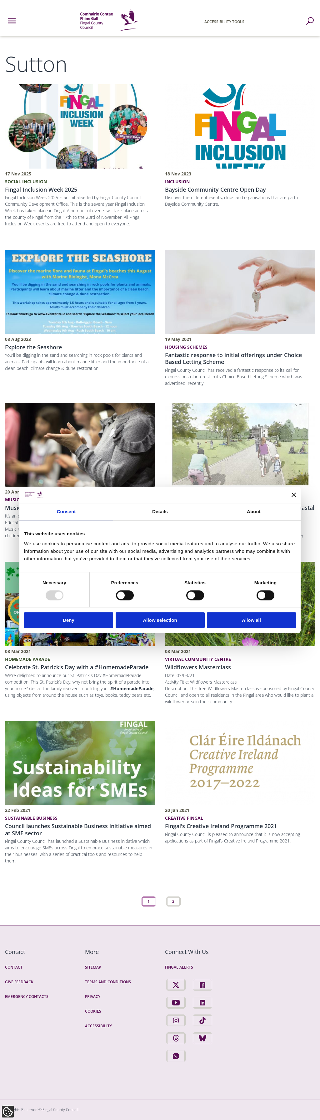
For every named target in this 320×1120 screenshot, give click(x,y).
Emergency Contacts (26, 996)
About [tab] (254, 511)
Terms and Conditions (108, 982)
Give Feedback (19, 982)
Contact (13, 967)
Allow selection (160, 620)
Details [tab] (160, 511)
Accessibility (98, 1026)
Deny (68, 620)
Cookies (93, 1011)
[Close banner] (294, 495)
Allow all (251, 620)
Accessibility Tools (224, 21)
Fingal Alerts (179, 967)
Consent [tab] (66, 511)
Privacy (92, 996)
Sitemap (93, 967)
